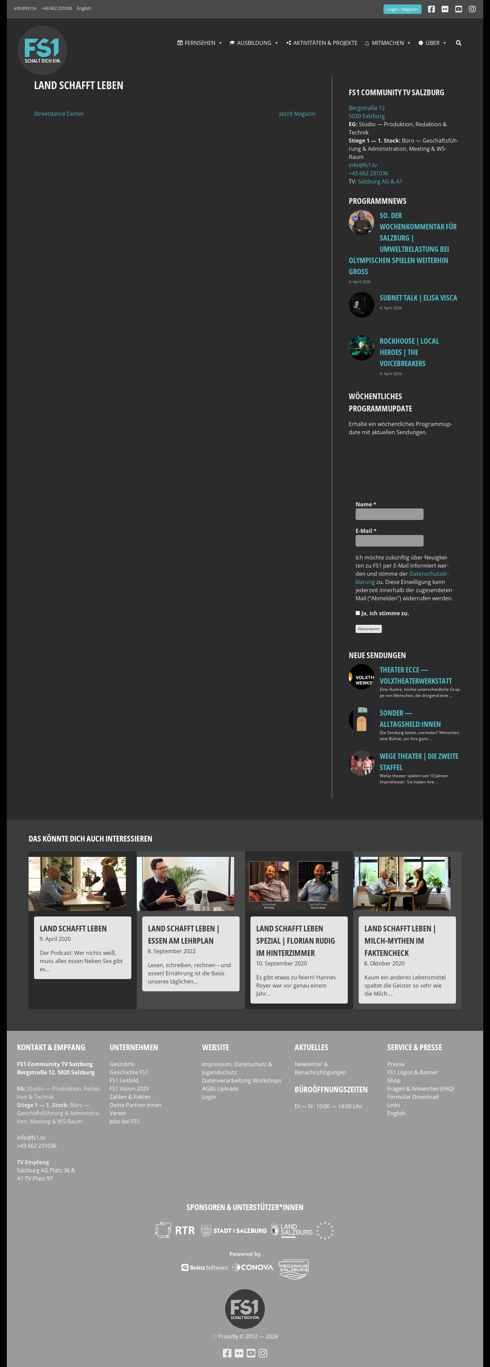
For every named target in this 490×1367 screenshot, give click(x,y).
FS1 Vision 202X (129, 1088)
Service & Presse (414, 1047)
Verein (118, 1113)
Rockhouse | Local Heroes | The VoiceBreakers (409, 352)
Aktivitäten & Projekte (325, 43)
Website (215, 1047)
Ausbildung (254, 43)
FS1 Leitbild (124, 1080)
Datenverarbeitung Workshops (242, 1080)
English (84, 8)
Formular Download (413, 1097)
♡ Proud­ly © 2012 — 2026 (245, 1336)
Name (366, 504)
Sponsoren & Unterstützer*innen (245, 1207)
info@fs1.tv (25, 8)
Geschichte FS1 (129, 1072)
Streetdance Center (59, 113)
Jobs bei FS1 (125, 1121)
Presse (396, 1064)
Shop (394, 1080)
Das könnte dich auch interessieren (90, 838)
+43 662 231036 (57, 8)
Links (393, 1105)
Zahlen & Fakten (130, 1097)
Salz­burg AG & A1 (380, 181)
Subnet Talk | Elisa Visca (418, 297)
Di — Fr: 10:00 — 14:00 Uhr (329, 1106)
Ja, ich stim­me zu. (382, 613)
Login (209, 1097)
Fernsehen (200, 43)
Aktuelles (311, 1047)
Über (433, 43)
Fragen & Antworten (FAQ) (420, 1088)
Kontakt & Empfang (51, 1047)
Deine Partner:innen (136, 1105)
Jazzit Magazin (297, 113)
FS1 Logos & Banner (412, 1072)
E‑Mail (366, 531)
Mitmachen (388, 43)
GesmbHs (122, 1064)
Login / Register (402, 9)
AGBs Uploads (220, 1088)
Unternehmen (134, 1047)
